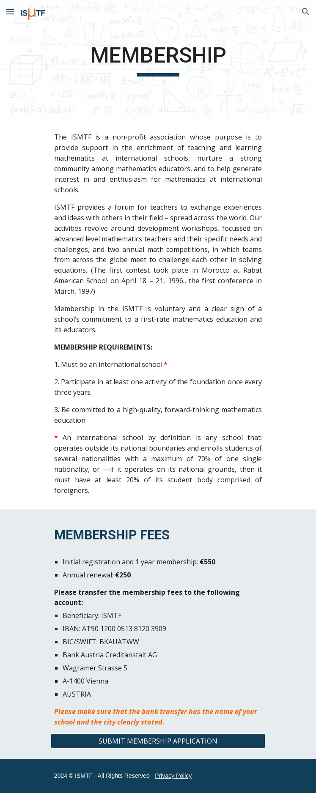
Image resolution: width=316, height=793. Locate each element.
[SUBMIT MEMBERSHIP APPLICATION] (158, 741)
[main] (158, 59)
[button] (10, 11)
